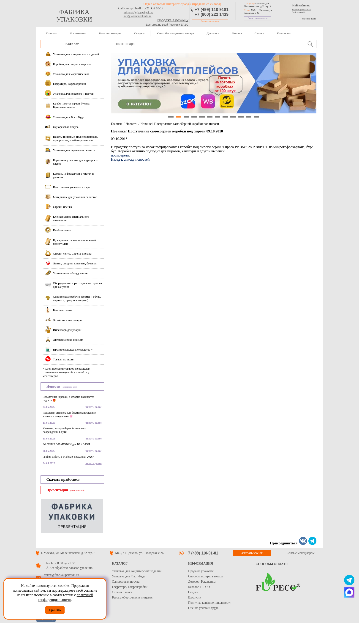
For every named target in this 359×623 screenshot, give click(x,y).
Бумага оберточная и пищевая (132, 597)
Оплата (237, 33)
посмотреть (120, 155)
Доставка (213, 33)
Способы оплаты (272, 564)
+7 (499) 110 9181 (212, 9)
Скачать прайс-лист (63, 479)
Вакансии (194, 597)
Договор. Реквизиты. (202, 581)
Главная (51, 33)
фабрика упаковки (74, 15)
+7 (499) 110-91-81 (202, 553)
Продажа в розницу (173, 20)
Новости (131, 124)
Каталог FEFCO (199, 587)
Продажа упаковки (201, 571)
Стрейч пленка (122, 592)
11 (248, 117)
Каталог (72, 44)
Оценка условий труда (203, 608)
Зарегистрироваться (301, 9)
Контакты (284, 33)
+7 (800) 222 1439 (212, 14)
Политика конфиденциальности (209, 602)
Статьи (259, 33)
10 (241, 117)
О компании (78, 33)
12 (256, 117)
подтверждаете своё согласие (74, 590)
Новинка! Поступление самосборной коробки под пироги (180, 124)
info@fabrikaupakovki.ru (138, 16)
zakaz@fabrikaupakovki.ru (138, 12)
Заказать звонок (210, 21)
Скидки (139, 33)
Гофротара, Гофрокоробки (129, 587)
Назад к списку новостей (130, 159)
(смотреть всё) (69, 387)
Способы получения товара (175, 33)
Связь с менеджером (258, 18)
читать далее (93, 407)
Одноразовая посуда (125, 581)
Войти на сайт (299, 12)
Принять (55, 610)
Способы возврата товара (205, 576)
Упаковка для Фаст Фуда (128, 576)
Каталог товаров (110, 33)
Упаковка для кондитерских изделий (136, 571)
